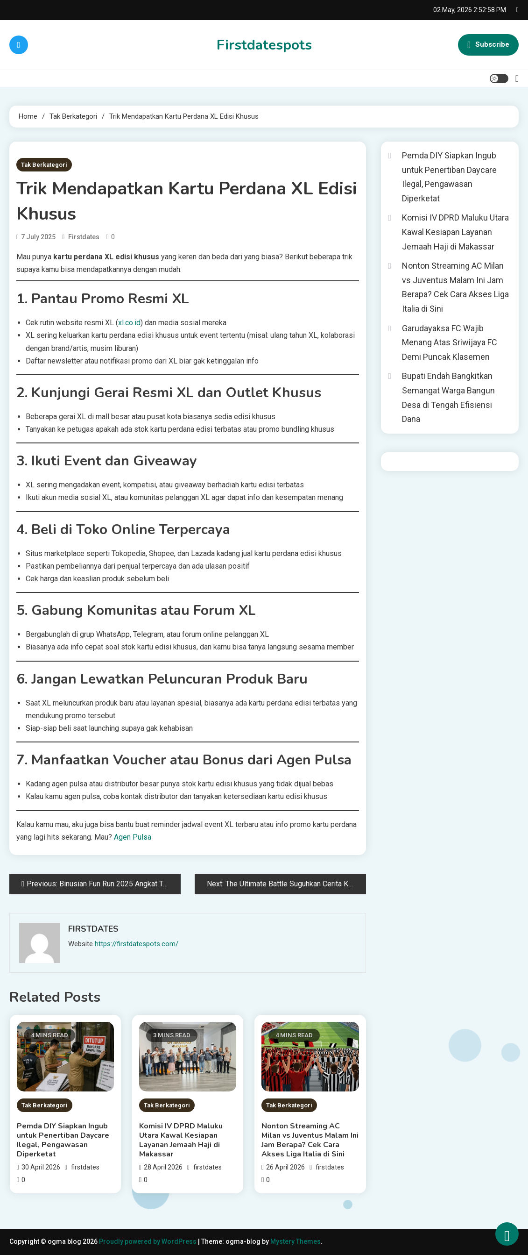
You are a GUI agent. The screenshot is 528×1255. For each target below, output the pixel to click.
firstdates (83, 237)
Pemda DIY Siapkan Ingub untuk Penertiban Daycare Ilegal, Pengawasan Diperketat (63, 1140)
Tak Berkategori (44, 164)
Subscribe (488, 44)
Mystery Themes (295, 1241)
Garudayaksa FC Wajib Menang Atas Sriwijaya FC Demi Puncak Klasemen (449, 342)
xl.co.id (129, 322)
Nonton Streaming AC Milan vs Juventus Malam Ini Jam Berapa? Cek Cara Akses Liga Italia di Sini (310, 1140)
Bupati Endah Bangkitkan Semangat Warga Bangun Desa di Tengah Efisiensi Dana (448, 397)
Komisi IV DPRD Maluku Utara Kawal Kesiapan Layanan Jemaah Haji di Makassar (181, 1140)
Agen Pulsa (132, 837)
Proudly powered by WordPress (148, 1241)
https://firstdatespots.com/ (136, 944)
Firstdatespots (264, 45)
